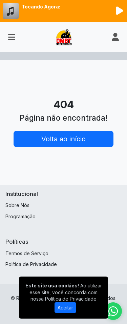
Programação (20, 216)
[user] (115, 37)
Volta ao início (63, 139)
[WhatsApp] (113, 311)
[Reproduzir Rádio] (119, 11)
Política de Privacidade (31, 264)
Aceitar (65, 307)
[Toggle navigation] (11, 37)
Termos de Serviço (26, 253)
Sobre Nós (17, 205)
